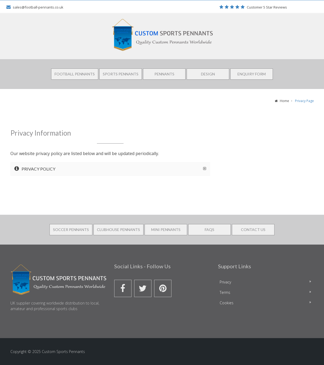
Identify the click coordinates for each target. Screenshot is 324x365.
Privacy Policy (34, 168)
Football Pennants (75, 74)
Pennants (164, 74)
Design (208, 74)
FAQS (209, 229)
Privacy (225, 282)
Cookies (226, 302)
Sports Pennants (120, 74)
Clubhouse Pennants (118, 229)
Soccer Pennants (71, 229)
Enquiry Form (251, 74)
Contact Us (253, 229)
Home (282, 101)
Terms (225, 292)
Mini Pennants (166, 229)
